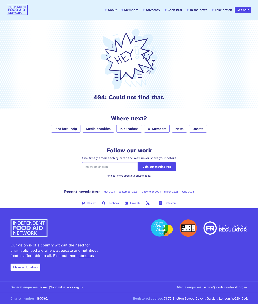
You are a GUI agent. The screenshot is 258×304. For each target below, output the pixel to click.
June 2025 (187, 191)
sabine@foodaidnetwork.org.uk (225, 287)
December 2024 (151, 191)
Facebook (110, 203)
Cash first (173, 10)
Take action (222, 10)
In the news (197, 10)
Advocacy (151, 10)
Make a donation (25, 267)
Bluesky (88, 203)
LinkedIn (132, 203)
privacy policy (143, 175)
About (111, 10)
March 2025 (171, 191)
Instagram (168, 203)
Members (129, 10)
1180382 (41, 298)
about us (86, 255)
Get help (243, 10)
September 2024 (128, 191)
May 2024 (109, 191)
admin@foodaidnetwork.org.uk (61, 287)
